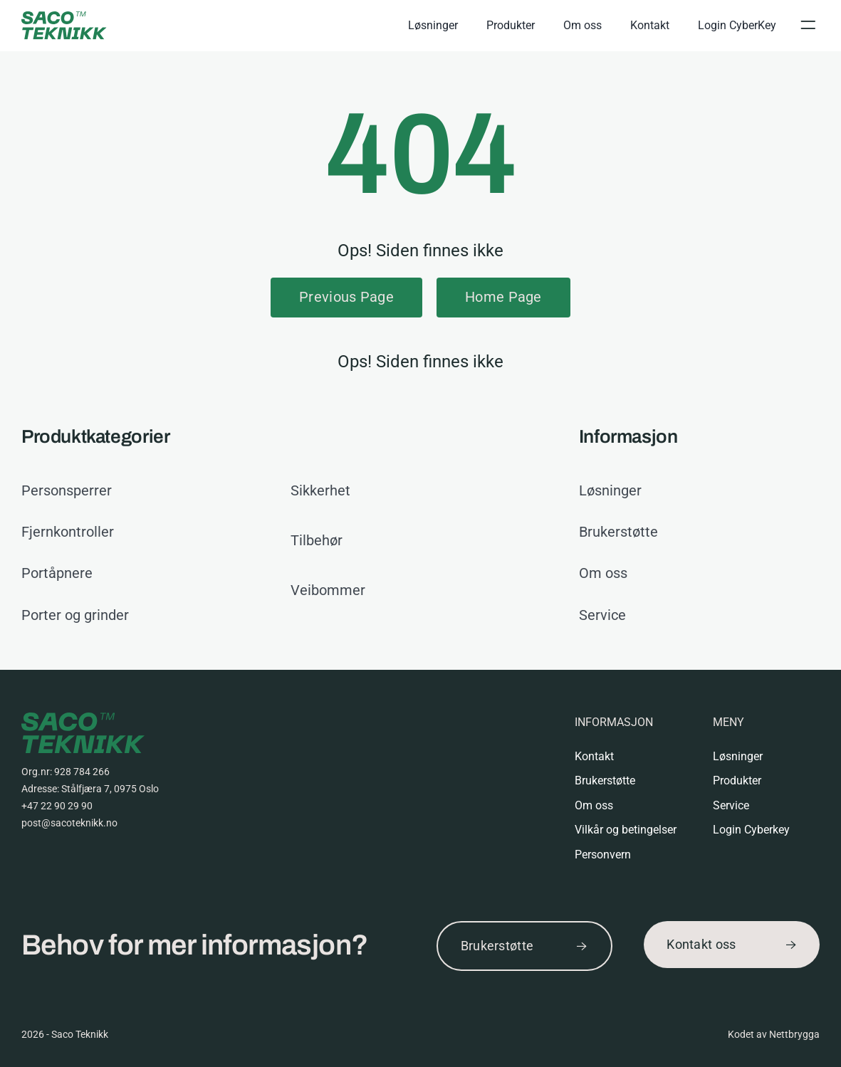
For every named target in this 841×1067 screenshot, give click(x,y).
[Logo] (64, 17)
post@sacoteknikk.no (69, 823)
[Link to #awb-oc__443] (807, 25)
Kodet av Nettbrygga (774, 1034)
